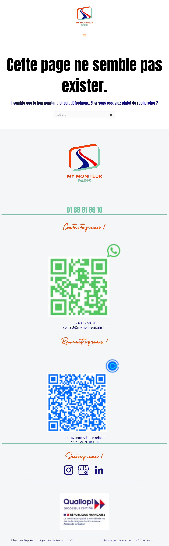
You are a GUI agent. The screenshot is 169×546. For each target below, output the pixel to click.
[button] (84, 35)
